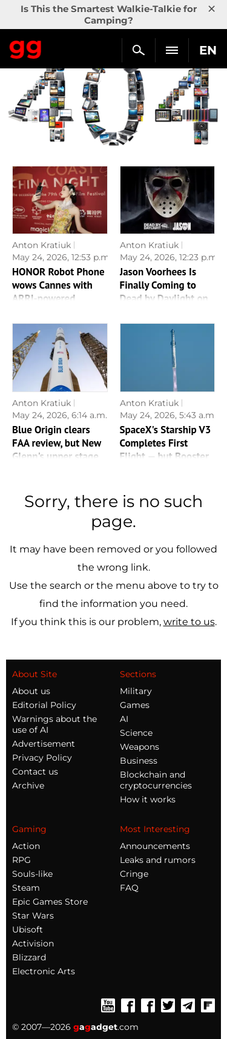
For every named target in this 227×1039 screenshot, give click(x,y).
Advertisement (43, 743)
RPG (21, 859)
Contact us (35, 771)
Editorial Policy (44, 705)
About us (31, 691)
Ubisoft (27, 929)
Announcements (155, 846)
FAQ (129, 887)
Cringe (134, 873)
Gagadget (25, 47)
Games (135, 705)
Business (138, 760)
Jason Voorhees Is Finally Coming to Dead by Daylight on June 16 (164, 291)
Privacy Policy (42, 757)
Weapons (139, 746)
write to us (189, 622)
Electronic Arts (43, 971)
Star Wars (33, 915)
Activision (33, 943)
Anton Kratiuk (41, 245)
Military (136, 691)
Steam (26, 887)
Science (136, 732)
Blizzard (29, 957)
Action (26, 846)
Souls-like (32, 873)
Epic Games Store (50, 901)
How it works (148, 799)
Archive (28, 785)
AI (124, 718)
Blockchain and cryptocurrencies (156, 780)
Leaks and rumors (158, 859)
